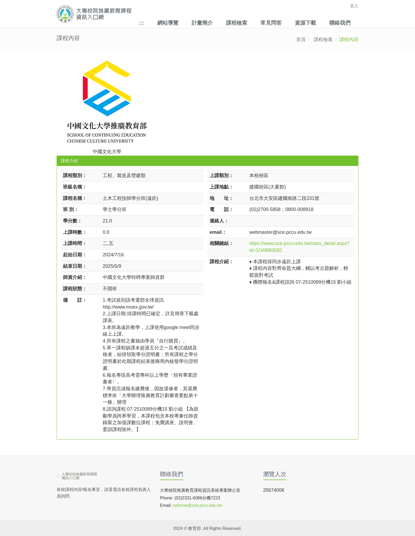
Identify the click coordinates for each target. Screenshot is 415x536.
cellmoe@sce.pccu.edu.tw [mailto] (197, 505)
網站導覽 (167, 23)
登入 (354, 6)
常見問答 (271, 23)
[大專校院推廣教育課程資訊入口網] (178, 14)
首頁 (301, 39)
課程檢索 (236, 23)
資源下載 (305, 23)
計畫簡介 (202, 23)
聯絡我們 (339, 23)
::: (141, 23)
